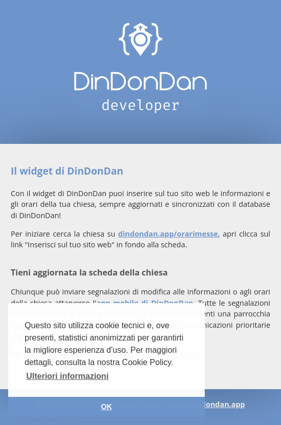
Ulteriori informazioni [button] (67, 376)
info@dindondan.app (206, 404)
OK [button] (106, 406)
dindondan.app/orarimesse (168, 234)
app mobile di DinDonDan (144, 303)
